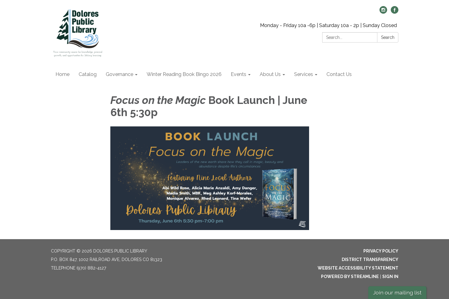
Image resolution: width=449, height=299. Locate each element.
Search (387, 37)
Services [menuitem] (303, 74)
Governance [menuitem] (119, 74)
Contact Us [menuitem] (339, 74)
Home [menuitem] (62, 74)
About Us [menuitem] (270, 74)
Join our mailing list (397, 292)
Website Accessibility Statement (358, 268)
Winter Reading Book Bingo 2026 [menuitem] (184, 74)
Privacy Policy (380, 251)
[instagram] (383, 12)
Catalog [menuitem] (88, 74)
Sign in (390, 276)
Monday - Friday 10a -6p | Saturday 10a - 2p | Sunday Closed (328, 25)
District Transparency (370, 259)
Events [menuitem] (238, 74)
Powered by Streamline (350, 276)
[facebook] (394, 12)
